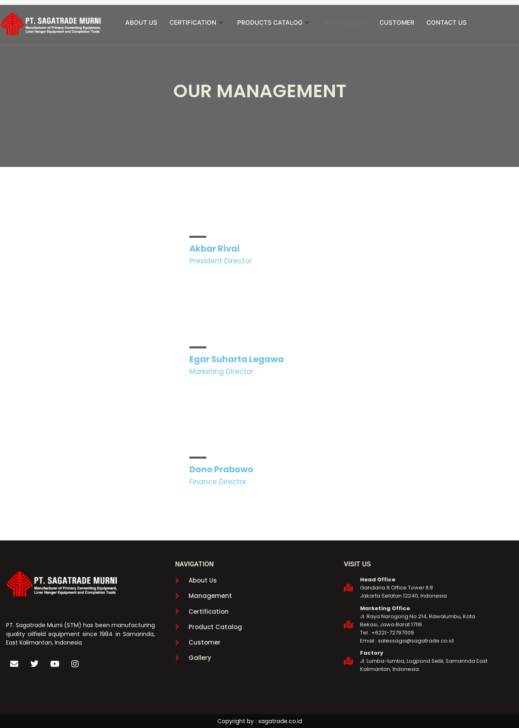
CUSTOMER (397, 22)
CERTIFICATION (197, 22)
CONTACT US (447, 22)
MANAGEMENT (345, 22)
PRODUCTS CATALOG (274, 22)
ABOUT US (141, 22)
